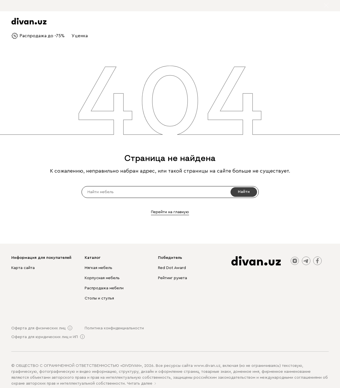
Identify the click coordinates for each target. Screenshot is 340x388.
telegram (306, 261)
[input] (170, 192)
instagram (295, 261)
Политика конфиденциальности (114, 328)
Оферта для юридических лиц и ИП (44, 337)
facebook (317, 261)
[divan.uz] (256, 261)
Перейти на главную (170, 212)
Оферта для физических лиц (38, 328)
